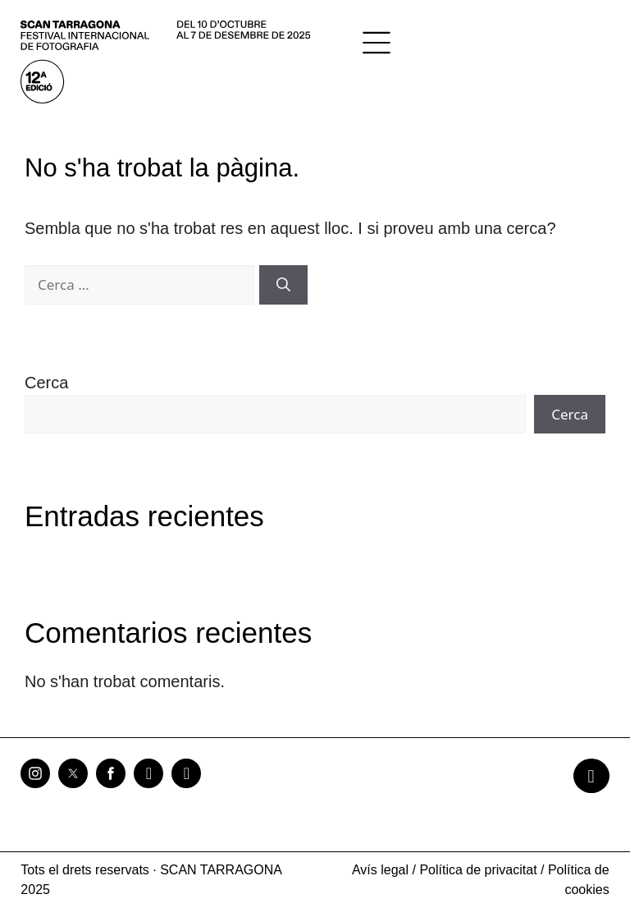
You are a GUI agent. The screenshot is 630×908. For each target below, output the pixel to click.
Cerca (46, 383)
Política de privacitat (477, 870)
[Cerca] (283, 285)
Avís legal (380, 870)
